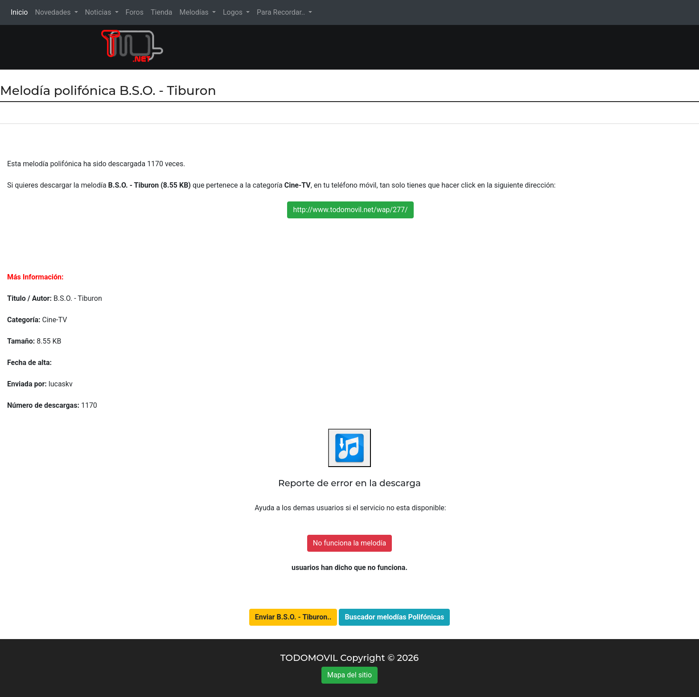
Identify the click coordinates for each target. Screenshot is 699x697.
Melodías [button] (194, 12)
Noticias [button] (99, 12)
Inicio (21, 11)
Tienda (161, 12)
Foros (135, 12)
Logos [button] (233, 12)
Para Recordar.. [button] (282, 12)
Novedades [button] (53, 12)
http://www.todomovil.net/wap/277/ (350, 209)
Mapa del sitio (349, 675)
